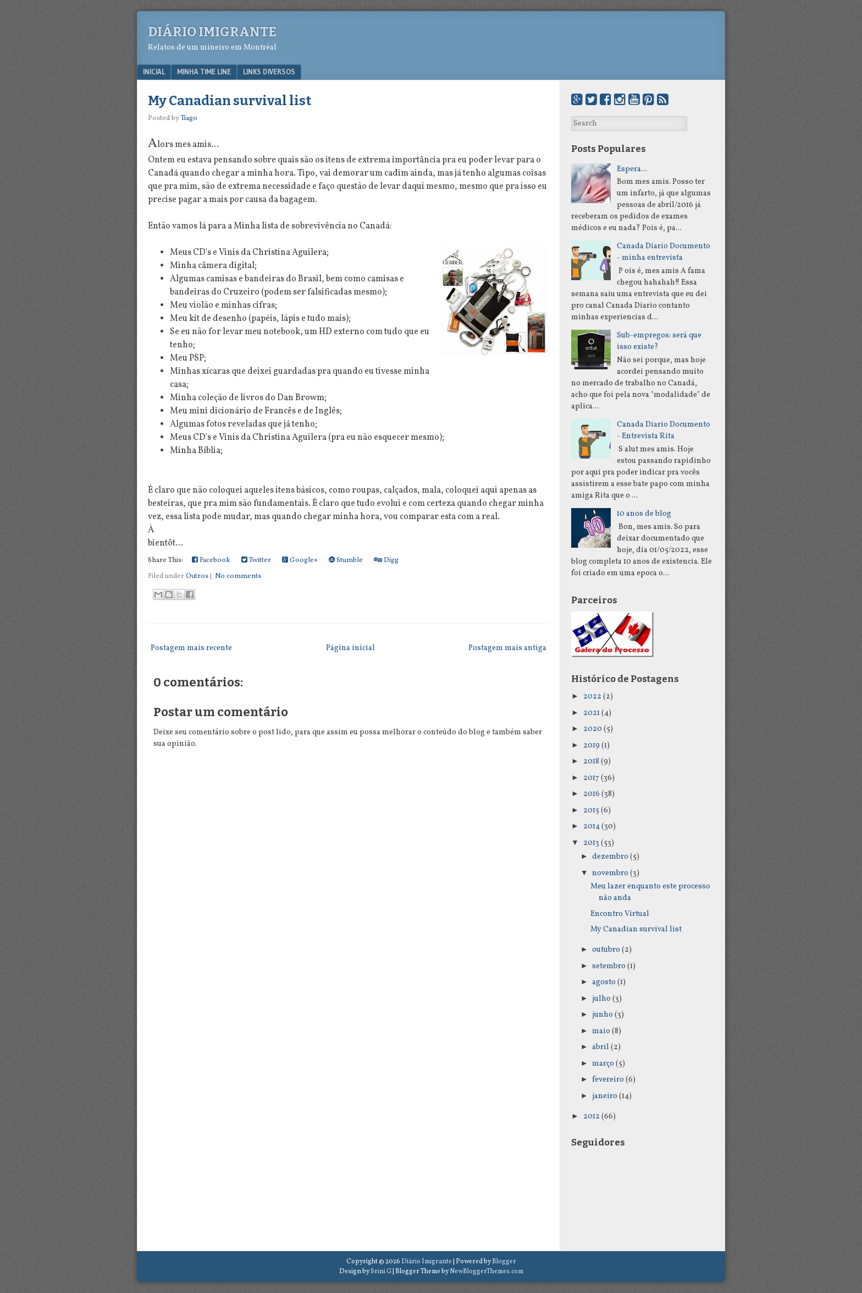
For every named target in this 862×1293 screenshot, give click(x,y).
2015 (591, 810)
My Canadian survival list (229, 100)
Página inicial (350, 648)
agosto (604, 982)
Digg (386, 560)
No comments (238, 576)
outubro (606, 950)
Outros (197, 576)
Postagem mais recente (191, 648)
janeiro (604, 1096)
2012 (591, 1116)
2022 (592, 696)
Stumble (346, 560)
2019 (591, 745)
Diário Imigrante (212, 32)
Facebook (211, 560)
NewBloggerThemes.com (486, 1271)
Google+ (300, 560)
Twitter (256, 560)
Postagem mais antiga (507, 648)
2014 (591, 826)
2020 (592, 729)
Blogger (504, 1261)
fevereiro (608, 1079)
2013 (591, 843)
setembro (609, 966)
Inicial (154, 71)
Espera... (632, 169)
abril (600, 1047)
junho (602, 1015)
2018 (591, 761)
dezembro (610, 857)
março (603, 1064)
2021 (591, 713)
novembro (610, 873)
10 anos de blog (644, 514)
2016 (591, 794)
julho (601, 999)
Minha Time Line (204, 71)
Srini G (381, 1271)
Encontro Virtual (619, 914)
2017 (591, 778)
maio (601, 1031)
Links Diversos (269, 71)
